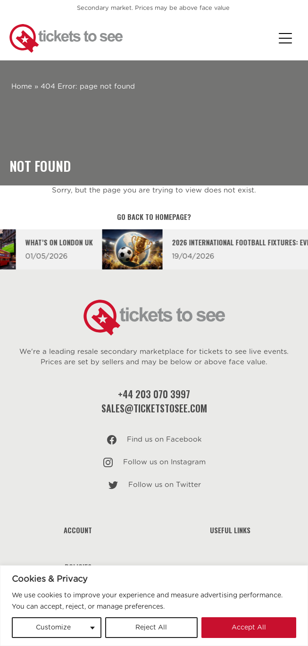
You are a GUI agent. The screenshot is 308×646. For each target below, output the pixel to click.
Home (21, 86)
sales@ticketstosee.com (154, 408)
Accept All (249, 627)
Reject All (151, 627)
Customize (53, 627)
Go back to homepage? (154, 216)
